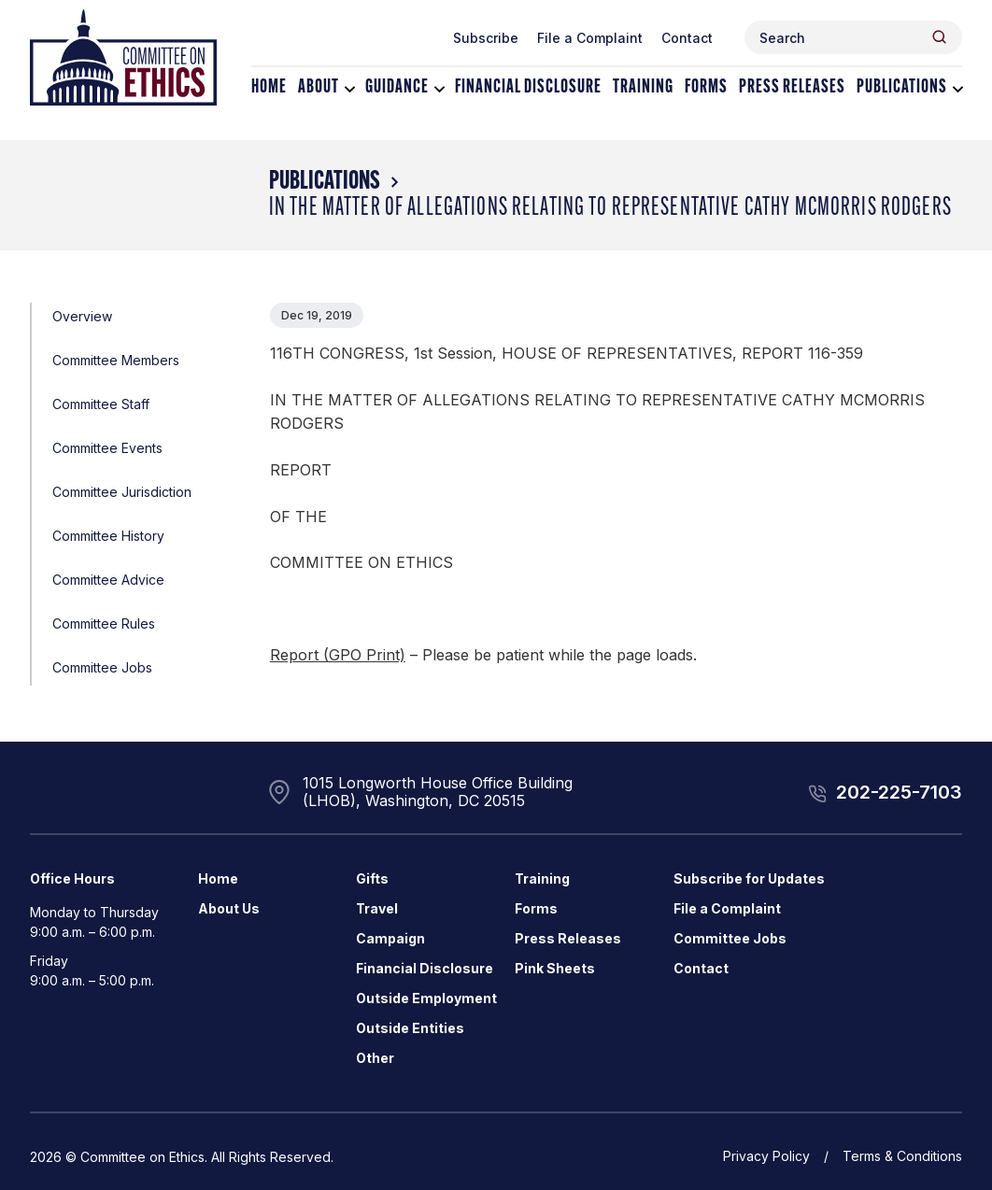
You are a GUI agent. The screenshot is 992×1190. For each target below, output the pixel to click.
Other (375, 1058)
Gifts (372, 878)
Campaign (390, 938)
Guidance (397, 87)
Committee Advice (108, 580)
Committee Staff (100, 404)
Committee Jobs (102, 667)
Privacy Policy (766, 1156)
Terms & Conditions (902, 1156)
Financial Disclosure (528, 87)
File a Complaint (590, 38)
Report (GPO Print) (337, 654)
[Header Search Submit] (939, 37)
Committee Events (107, 448)
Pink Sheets (555, 968)
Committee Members (115, 360)
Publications (902, 87)
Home (269, 87)
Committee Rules (103, 623)
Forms (706, 87)
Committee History (108, 536)
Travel (377, 908)
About (318, 87)
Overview (82, 316)
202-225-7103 (899, 792)
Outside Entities (410, 1028)
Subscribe (485, 38)
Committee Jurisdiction (121, 492)
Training (643, 87)
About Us (229, 908)
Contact (687, 38)
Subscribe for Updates (749, 878)
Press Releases (792, 87)
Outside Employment (426, 998)
